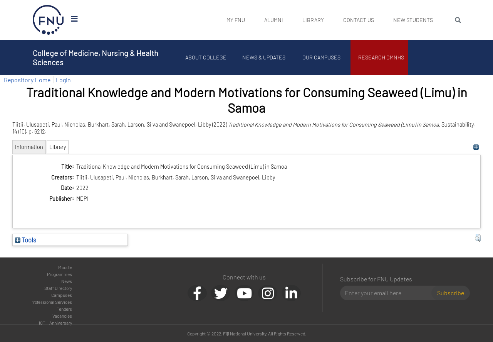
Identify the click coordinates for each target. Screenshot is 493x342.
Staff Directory (58, 288)
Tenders (64, 309)
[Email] (389, 293)
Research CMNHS (381, 57)
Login (63, 79)
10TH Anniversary (55, 322)
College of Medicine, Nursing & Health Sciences (95, 57)
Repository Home (27, 79)
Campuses (61, 295)
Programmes (59, 274)
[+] (476, 147)
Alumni (273, 20)
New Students (413, 20)
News (66, 281)
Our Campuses (322, 57)
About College (206, 57)
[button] (478, 238)
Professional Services (51, 302)
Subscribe (450, 292)
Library (313, 20)
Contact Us (358, 20)
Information (29, 147)
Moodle (65, 267)
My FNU (235, 20)
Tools (25, 240)
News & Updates (263, 57)
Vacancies (62, 315)
